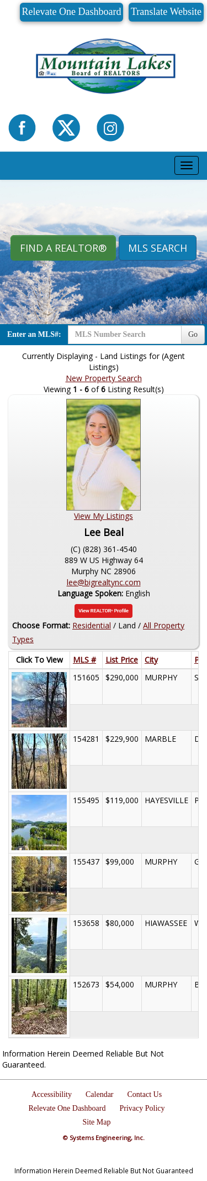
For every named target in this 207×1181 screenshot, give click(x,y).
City (151, 659)
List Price (121, 659)
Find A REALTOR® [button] (63, 247)
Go (193, 334)
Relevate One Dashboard (71, 11)
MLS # (84, 659)
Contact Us (145, 1094)
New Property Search (104, 378)
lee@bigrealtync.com (104, 582)
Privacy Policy (141, 1108)
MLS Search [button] (157, 247)
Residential (91, 625)
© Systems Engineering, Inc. (104, 1137)
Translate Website (166, 11)
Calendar (100, 1094)
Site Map (97, 1122)
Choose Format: (41, 625)
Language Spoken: (91, 593)
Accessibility (51, 1094)
